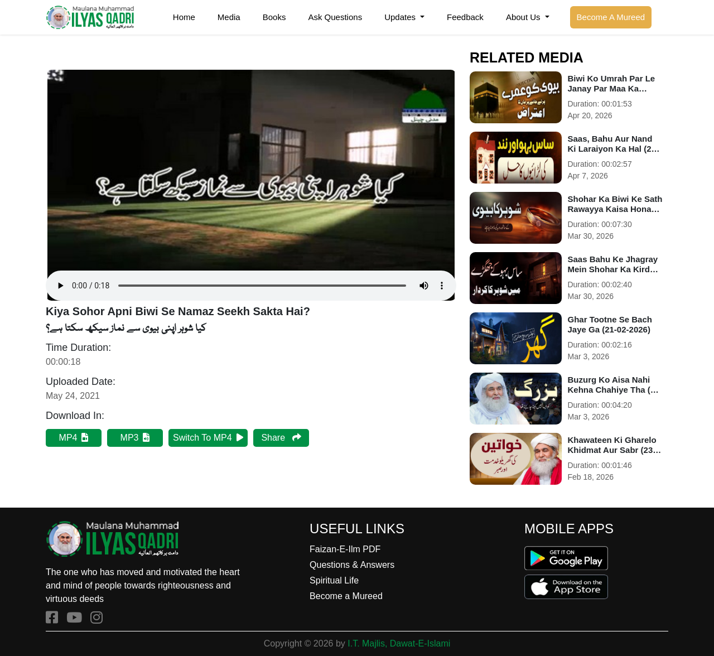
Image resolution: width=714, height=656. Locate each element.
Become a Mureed (346, 596)
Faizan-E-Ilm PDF (345, 549)
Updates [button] (401, 17)
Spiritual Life (334, 580)
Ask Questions (335, 17)
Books (274, 17)
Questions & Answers (352, 565)
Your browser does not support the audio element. (251, 185)
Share (281, 437)
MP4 (74, 437)
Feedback (465, 17)
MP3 (135, 437)
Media (229, 17)
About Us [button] (524, 17)
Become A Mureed (611, 17)
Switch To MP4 (208, 437)
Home (184, 17)
